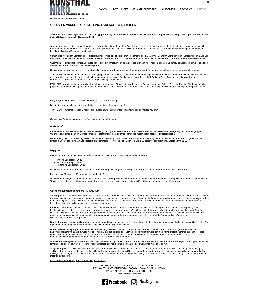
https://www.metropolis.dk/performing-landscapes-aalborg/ (78, 260)
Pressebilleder (77, 18)
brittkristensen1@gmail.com (101, 105)
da (203, 2)
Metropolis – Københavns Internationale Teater (86, 174)
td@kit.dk (134, 110)
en (207, 2)
